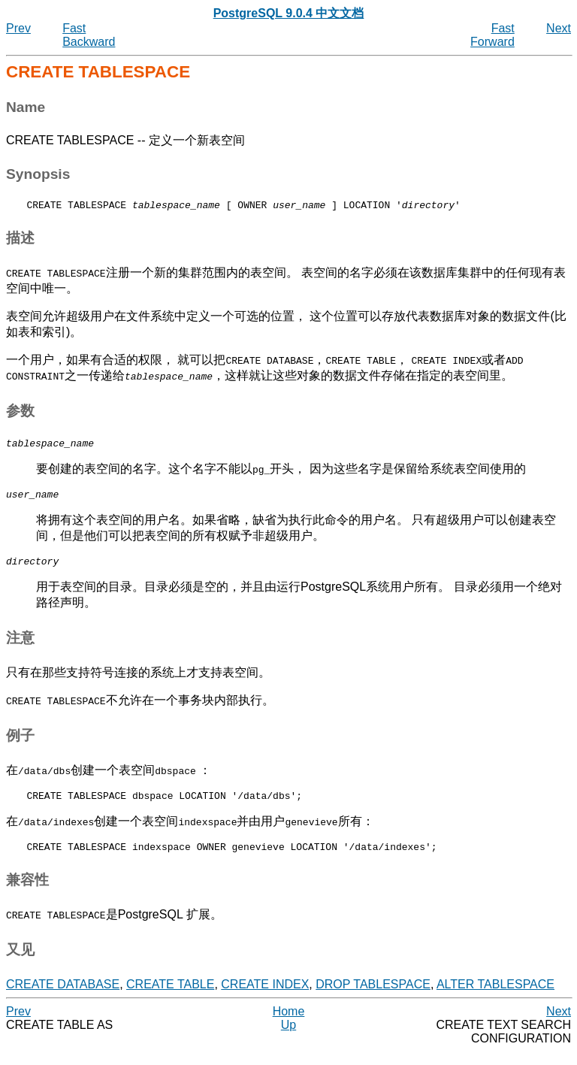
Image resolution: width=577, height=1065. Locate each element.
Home (289, 1024)
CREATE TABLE (170, 997)
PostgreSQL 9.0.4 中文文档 (288, 13)
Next (558, 28)
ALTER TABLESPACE (495, 997)
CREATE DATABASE (62, 997)
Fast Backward (88, 35)
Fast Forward (492, 35)
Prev (18, 28)
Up (288, 1038)
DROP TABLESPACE (373, 997)
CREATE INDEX (265, 997)
